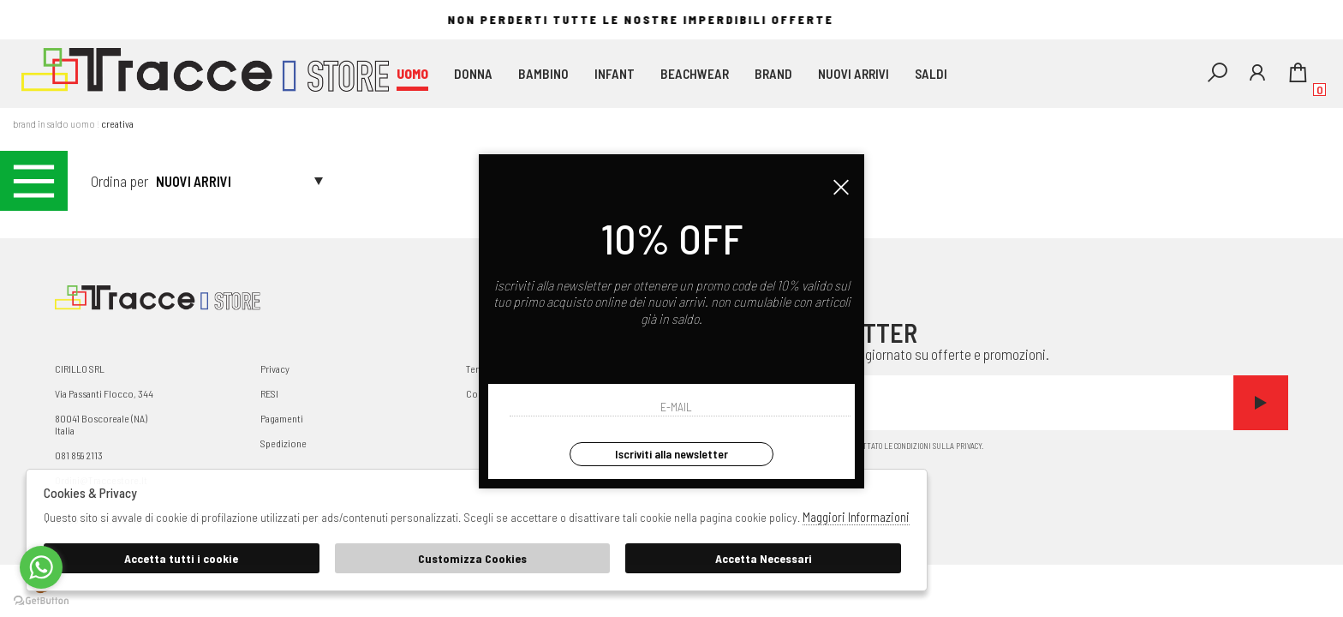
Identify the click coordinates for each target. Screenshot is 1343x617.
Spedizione (283, 443)
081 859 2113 (79, 455)
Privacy (274, 368)
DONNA (473, 73)
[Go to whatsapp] (41, 567)
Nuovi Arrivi (853, 73)
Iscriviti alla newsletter (671, 453)
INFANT (614, 73)
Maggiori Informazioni (856, 516)
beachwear (694, 73)
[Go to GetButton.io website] (41, 600)
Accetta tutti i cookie (181, 558)
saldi (931, 73)
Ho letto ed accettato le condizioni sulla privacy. (1031, 447)
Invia (1260, 402)
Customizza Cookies (472, 558)
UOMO (412, 73)
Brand (773, 73)
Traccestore (205, 74)
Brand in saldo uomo (54, 123)
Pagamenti (281, 418)
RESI (269, 393)
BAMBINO (543, 73)
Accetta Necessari (763, 558)
